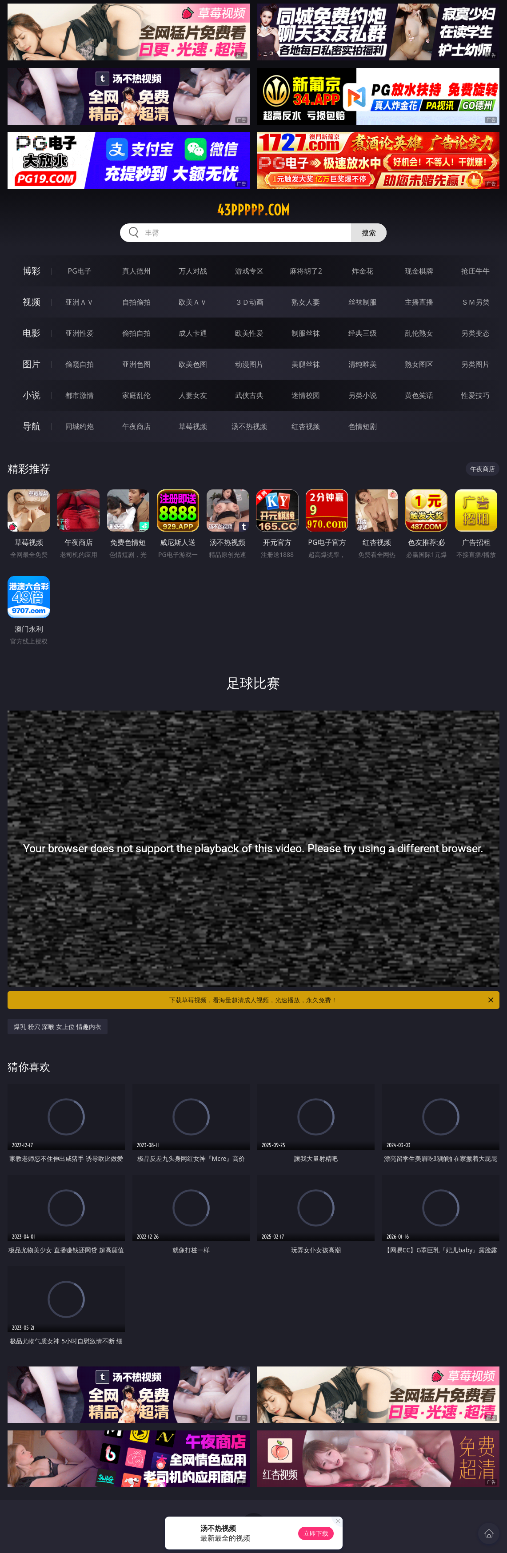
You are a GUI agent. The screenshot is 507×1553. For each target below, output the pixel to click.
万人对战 (193, 271)
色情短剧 (362, 426)
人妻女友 (193, 395)
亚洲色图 (136, 364)
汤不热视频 (249, 426)
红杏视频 (305, 426)
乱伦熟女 (419, 333)
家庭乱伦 (136, 395)
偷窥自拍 (79, 364)
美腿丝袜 (305, 364)
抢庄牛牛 (475, 271)
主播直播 (419, 302)
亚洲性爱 (79, 333)
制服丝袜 (305, 333)
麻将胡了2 (306, 271)
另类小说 (362, 395)
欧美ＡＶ (193, 302)
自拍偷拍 (136, 302)
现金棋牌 (419, 271)
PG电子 (80, 271)
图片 (31, 364)
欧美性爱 (249, 333)
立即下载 (315, 1533)
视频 (31, 302)
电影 (31, 333)
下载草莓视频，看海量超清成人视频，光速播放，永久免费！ (332, 1000)
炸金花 (362, 271)
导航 (31, 426)
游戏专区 (249, 271)
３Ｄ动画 (249, 302)
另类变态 (475, 333)
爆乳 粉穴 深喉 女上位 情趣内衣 (57, 1026)
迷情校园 (305, 395)
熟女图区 (419, 364)
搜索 (369, 233)
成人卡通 (193, 333)
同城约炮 (79, 426)
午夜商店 (136, 426)
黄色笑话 (419, 395)
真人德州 (136, 271)
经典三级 (362, 333)
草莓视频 (193, 426)
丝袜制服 (362, 302)
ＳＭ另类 (475, 302)
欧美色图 (193, 364)
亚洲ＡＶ (79, 302)
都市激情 (79, 395)
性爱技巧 (475, 395)
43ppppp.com (253, 210)
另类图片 (475, 364)
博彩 (31, 271)
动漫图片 (249, 364)
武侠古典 (249, 395)
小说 (31, 395)
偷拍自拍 (136, 333)
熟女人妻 (305, 302)
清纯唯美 (362, 364)
